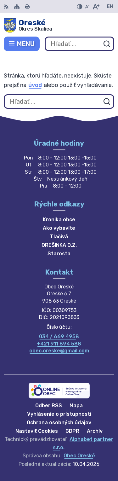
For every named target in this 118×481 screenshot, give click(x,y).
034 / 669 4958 (59, 336)
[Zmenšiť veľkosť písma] (87, 6)
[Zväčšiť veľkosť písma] (96, 6)
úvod (35, 85)
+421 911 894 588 (59, 344)
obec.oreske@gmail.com (59, 351)
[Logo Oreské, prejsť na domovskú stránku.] (59, 25)
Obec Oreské (79, 456)
